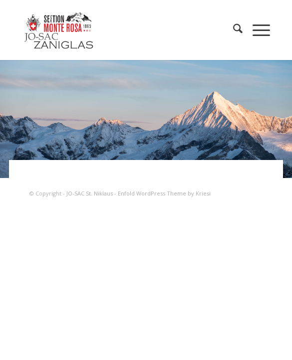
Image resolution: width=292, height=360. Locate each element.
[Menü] (256, 30)
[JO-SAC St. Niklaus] (121, 30)
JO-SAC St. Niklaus (89, 193)
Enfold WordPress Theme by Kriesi (164, 193)
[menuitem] (233, 30)
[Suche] (233, 30)
